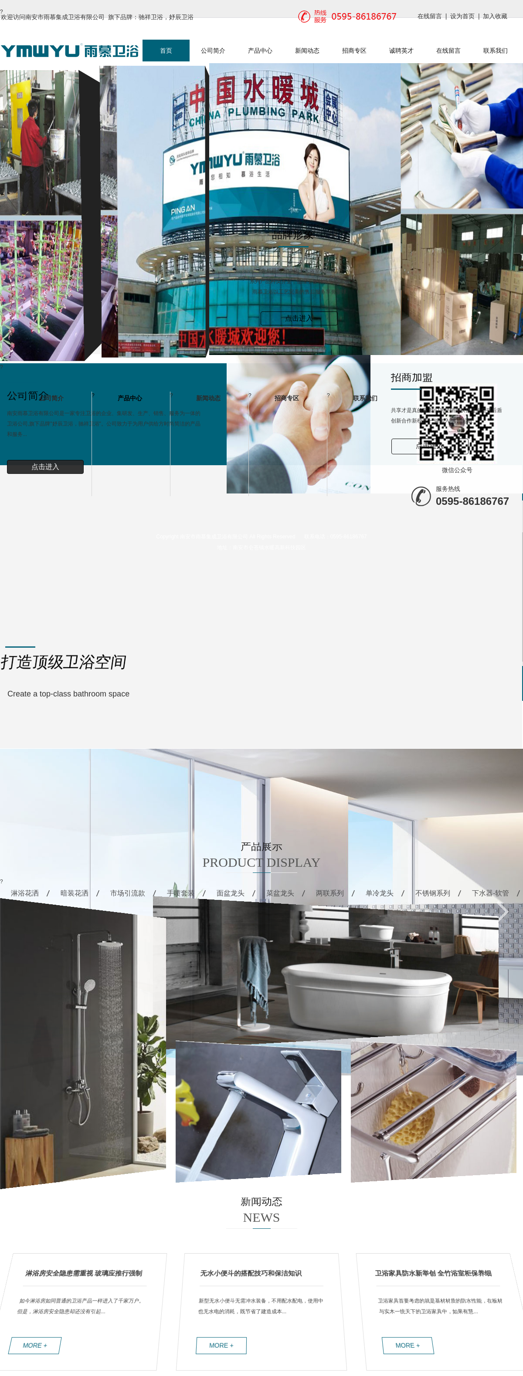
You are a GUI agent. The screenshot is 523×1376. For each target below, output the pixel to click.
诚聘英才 (401, 51)
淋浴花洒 (25, 898)
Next (5, 359)
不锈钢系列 (432, 898)
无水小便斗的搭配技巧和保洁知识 (250, 1272)
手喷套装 (181, 898)
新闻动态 (307, 51)
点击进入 (299, 318)
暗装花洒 (74, 898)
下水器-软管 (490, 898)
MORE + (40, 1345)
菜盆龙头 (280, 898)
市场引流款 (127, 898)
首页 (166, 51)
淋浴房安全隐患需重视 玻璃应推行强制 (80, 1272)
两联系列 (330, 898)
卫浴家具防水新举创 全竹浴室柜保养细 (437, 1272)
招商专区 (354, 51)
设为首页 (462, 16)
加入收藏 (495, 16)
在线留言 (430, 16)
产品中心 (260, 51)
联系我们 (495, 51)
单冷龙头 (380, 898)
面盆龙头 (231, 898)
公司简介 (213, 51)
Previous (22, 359)
